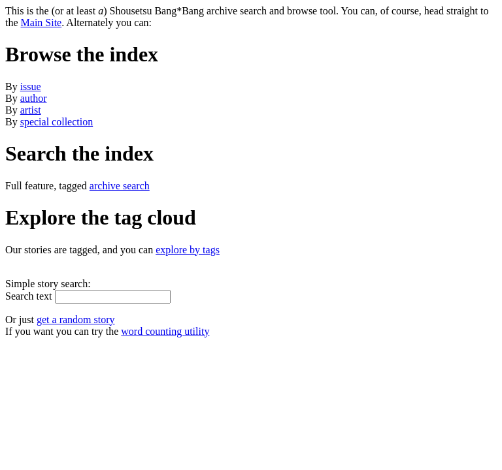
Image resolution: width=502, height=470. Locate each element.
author (33, 98)
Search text (28, 296)
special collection (56, 121)
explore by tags (188, 249)
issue (30, 86)
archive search (120, 185)
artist (30, 110)
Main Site (41, 22)
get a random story (76, 319)
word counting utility (165, 331)
